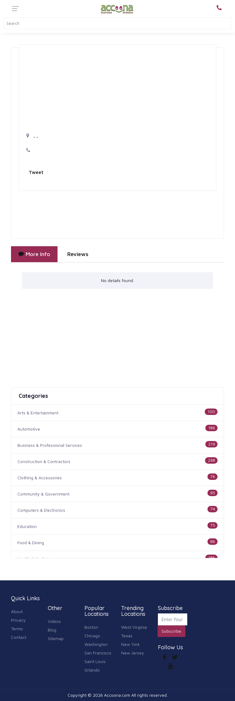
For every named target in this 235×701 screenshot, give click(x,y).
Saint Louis (95, 661)
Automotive (28, 429)
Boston (91, 627)
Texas (126, 635)
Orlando (92, 670)
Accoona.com (117, 695)
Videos (54, 621)
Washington (96, 644)
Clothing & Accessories (39, 477)
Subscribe (171, 631)
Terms (17, 628)
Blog (52, 629)
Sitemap (56, 638)
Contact (18, 637)
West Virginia (134, 627)
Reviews (77, 254)
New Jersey (132, 652)
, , (32, 135)
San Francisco (97, 652)
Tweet (36, 172)
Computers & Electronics (41, 510)
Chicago (92, 635)
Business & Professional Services (49, 445)
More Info (34, 254)
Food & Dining (30, 542)
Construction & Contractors (43, 461)
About (17, 611)
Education (27, 526)
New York (130, 644)
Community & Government (43, 493)
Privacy (18, 620)
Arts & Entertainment (37, 412)
